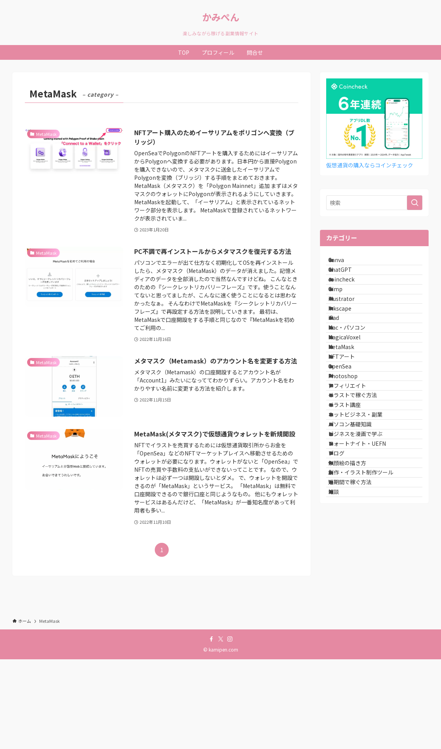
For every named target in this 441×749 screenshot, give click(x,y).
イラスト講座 (352, 505)
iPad (341, 360)
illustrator (349, 328)
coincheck (349, 295)
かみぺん (220, 17)
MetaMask (349, 408)
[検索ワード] (374, 202)
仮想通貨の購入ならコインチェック (369, 165)
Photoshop (350, 457)
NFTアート (349, 424)
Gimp (343, 311)
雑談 (341, 651)
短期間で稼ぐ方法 (357, 634)
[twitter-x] (220, 728)
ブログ (344, 586)
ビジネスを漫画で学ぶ (363, 554)
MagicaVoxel (352, 392)
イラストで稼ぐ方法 (360, 489)
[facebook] (211, 728)
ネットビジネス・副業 (363, 521)
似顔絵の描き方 (355, 602)
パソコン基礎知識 (357, 538)
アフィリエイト (355, 473)
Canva (344, 263)
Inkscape (347, 344)
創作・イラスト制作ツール (368, 618)
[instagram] (230, 728)
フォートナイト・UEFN (365, 570)
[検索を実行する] (414, 202)
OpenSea (347, 441)
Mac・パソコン (354, 376)
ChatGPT (348, 279)
